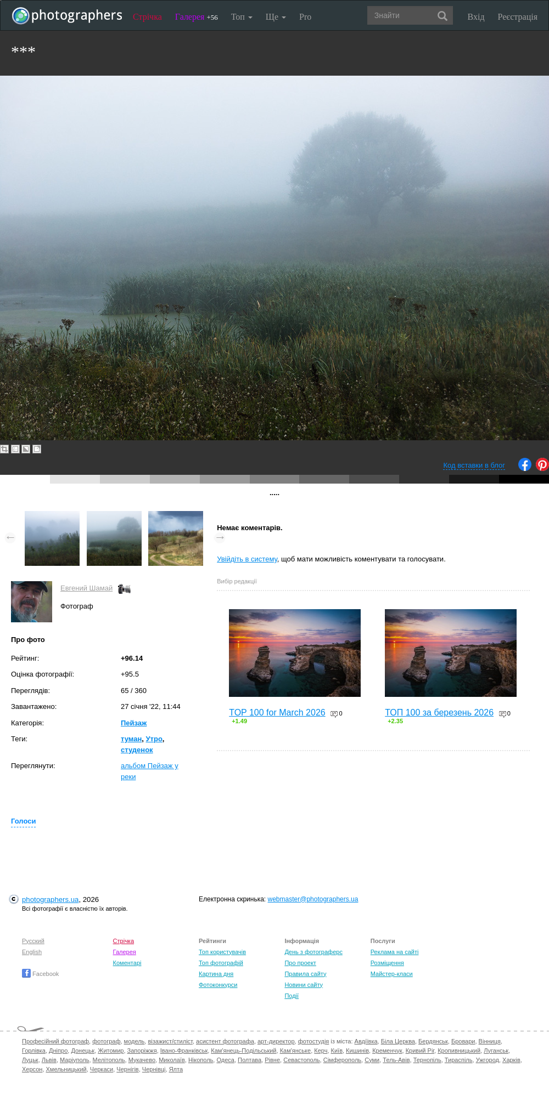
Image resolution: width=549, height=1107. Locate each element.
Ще (276, 16)
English (32, 952)
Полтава (249, 1060)
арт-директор (276, 1041)
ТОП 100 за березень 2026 (439, 712)
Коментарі (127, 963)
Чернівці (154, 1069)
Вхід (476, 16)
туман (131, 739)
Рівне (272, 1060)
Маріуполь (74, 1060)
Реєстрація (517, 16)
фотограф (106, 1041)
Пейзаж (134, 723)
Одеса (225, 1060)
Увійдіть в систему (247, 559)
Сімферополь (342, 1060)
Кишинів (357, 1050)
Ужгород (487, 1060)
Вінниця (490, 1041)
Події (291, 995)
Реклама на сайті (395, 952)
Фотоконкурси (218, 984)
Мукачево (141, 1060)
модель (134, 1041)
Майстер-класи (392, 973)
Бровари (463, 1041)
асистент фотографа (225, 1041)
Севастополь (301, 1060)
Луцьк (30, 1060)
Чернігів (127, 1069)
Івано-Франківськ (184, 1050)
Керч (320, 1050)
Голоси (23, 821)
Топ (242, 16)
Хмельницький (66, 1069)
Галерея (196, 16)
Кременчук (387, 1050)
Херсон (32, 1069)
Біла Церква (398, 1041)
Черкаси (101, 1069)
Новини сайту (303, 984)
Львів (49, 1060)
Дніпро (58, 1050)
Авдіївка (366, 1041)
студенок (137, 750)
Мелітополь (109, 1060)
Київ (337, 1050)
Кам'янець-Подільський (243, 1050)
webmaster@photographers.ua (313, 899)
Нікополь (200, 1060)
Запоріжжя (142, 1050)
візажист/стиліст (170, 1041)
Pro (305, 16)
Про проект (300, 963)
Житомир (111, 1050)
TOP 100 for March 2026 (277, 712)
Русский (33, 941)
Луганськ (496, 1050)
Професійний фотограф (55, 1041)
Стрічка (147, 16)
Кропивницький (459, 1050)
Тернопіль (427, 1060)
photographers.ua (50, 899)
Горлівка (34, 1050)
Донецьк (82, 1050)
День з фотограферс (313, 952)
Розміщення (387, 963)
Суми (372, 1060)
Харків (511, 1060)
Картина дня (216, 973)
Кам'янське (295, 1050)
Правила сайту (305, 973)
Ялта (176, 1069)
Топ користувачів (222, 952)
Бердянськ (433, 1041)
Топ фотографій (221, 963)
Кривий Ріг (420, 1050)
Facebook (40, 973)
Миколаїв (172, 1060)
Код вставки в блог (474, 465)
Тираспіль (459, 1060)
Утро (154, 739)
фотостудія (313, 1041)
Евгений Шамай (86, 588)
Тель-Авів (396, 1060)
